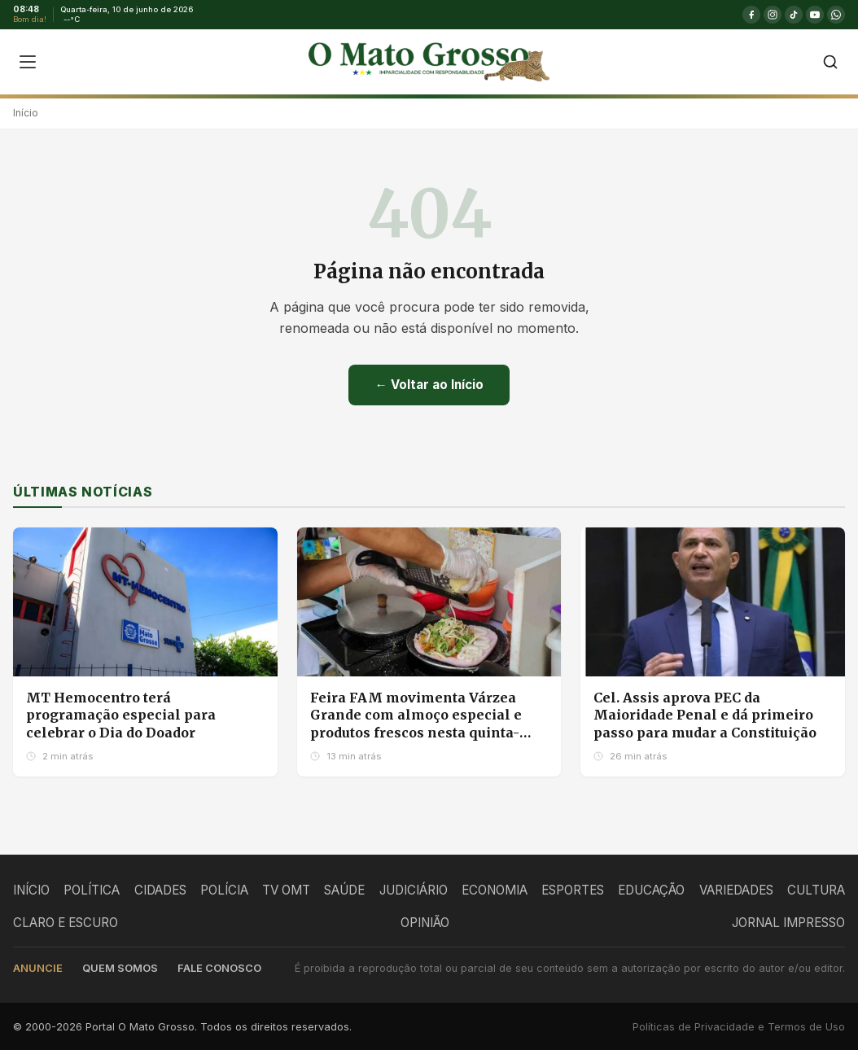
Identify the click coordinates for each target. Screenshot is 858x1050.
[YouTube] (815, 15)
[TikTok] (794, 15)
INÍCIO (31, 890)
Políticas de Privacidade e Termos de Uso (739, 1027)
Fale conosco (219, 968)
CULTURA (816, 890)
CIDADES (160, 890)
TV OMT (286, 890)
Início (25, 113)
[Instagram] (772, 15)
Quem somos (120, 968)
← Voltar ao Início (428, 384)
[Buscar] (830, 62)
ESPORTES (572, 890)
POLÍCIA (224, 890)
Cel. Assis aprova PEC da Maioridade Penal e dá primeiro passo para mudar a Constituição (704, 715)
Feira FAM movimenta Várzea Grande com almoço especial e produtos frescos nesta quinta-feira (416, 724)
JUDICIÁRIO (413, 890)
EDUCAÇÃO (651, 890)
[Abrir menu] (27, 62)
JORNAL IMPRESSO (788, 922)
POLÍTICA (91, 890)
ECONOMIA (494, 890)
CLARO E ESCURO (65, 922)
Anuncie (38, 968)
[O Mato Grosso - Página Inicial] (429, 61)
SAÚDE (344, 890)
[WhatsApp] (836, 15)
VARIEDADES (736, 890)
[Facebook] (751, 15)
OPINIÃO (425, 922)
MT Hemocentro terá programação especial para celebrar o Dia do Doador (121, 715)
